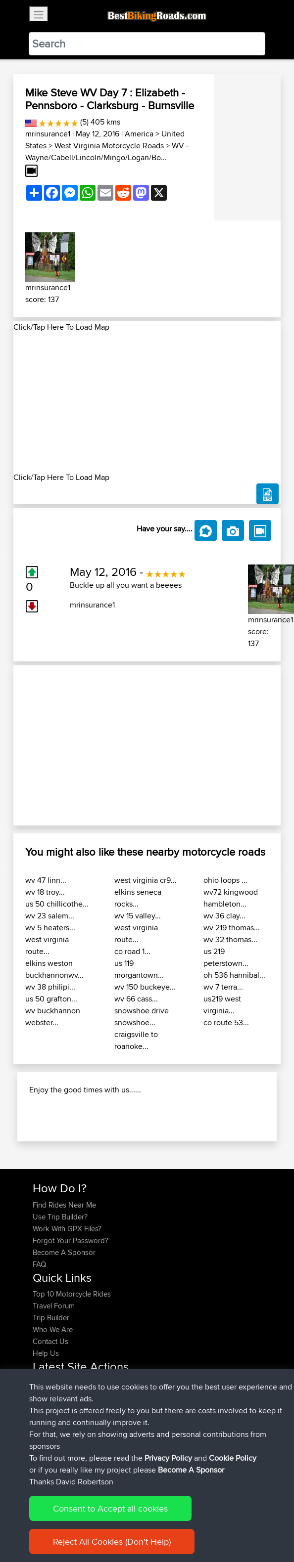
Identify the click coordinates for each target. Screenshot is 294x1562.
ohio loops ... (225, 880)
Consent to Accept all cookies (110, 1508)
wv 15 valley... (137, 915)
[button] (33, 745)
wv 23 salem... (49, 915)
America (139, 133)
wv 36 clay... (224, 915)
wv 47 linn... (45, 880)
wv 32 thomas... (230, 939)
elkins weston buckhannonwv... (54, 969)
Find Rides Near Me (64, 1205)
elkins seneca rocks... (137, 898)
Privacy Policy (168, 1458)
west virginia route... (47, 945)
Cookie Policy (232, 1458)
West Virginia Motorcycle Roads (109, 145)
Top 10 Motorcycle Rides (72, 1294)
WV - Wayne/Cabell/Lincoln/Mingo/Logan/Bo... (107, 151)
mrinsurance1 (47, 133)
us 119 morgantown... (139, 969)
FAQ (39, 1264)
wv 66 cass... (136, 998)
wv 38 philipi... (50, 987)
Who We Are (53, 1329)
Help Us (46, 1353)
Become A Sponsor (64, 1252)
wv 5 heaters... (50, 927)
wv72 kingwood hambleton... (230, 898)
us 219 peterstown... (225, 957)
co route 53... (226, 1022)
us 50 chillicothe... (57, 904)
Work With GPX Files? (67, 1228)
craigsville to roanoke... (136, 1040)
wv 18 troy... (45, 892)
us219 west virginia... (222, 1004)
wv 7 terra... (223, 987)
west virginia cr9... (145, 880)
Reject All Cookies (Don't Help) (112, 1541)
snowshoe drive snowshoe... (141, 1016)
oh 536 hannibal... (234, 975)
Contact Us (50, 1341)
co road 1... (132, 951)
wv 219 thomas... (231, 927)
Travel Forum (54, 1306)
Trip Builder (51, 1317)
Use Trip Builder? (60, 1217)
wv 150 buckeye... (145, 987)
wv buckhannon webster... (52, 1016)
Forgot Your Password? (70, 1240)
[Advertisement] (147, 402)
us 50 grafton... (51, 998)
